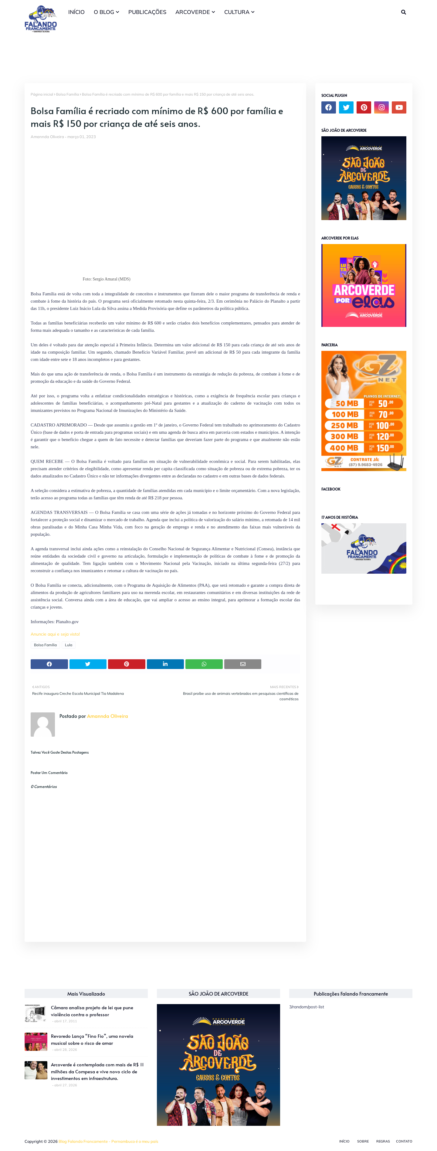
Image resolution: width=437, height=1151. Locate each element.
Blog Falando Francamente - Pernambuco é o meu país (108, 1141)
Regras (383, 1141)
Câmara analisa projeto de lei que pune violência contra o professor (92, 1010)
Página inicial (42, 94)
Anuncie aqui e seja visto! (55, 634)
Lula (68, 645)
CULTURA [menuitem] (236, 11)
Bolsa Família (67, 94)
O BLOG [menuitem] (104, 11)
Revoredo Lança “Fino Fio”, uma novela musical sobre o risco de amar (92, 1039)
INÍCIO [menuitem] (76, 11)
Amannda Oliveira (47, 136)
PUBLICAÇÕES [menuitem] (147, 11)
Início (344, 1141)
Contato (404, 1141)
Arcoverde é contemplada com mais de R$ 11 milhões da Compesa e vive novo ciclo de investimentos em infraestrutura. (97, 1071)
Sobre (363, 1141)
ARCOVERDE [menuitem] (192, 11)
